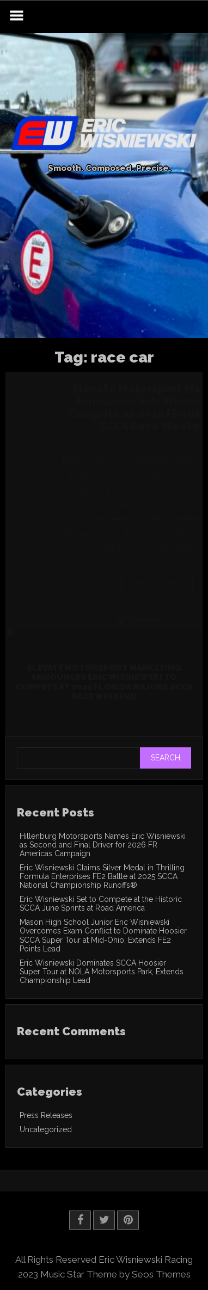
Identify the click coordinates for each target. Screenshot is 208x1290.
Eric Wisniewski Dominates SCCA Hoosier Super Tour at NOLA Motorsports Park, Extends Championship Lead (101, 972)
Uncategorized (46, 1129)
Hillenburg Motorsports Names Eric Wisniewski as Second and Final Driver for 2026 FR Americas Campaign (103, 845)
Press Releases (46, 1115)
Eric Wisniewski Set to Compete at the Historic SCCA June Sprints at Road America (101, 903)
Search (165, 757)
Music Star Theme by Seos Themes (115, 1274)
